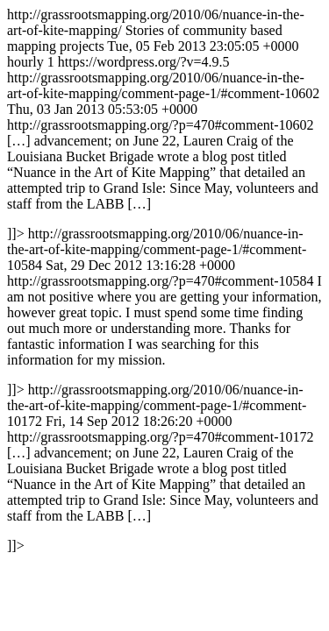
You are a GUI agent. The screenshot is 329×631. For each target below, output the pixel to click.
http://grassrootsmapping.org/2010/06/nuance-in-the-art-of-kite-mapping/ (164, 280)
